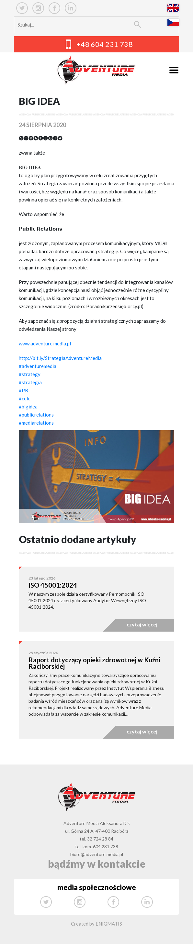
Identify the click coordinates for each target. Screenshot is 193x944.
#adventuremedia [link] (37, 366)
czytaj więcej (142, 624)
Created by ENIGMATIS (96, 924)
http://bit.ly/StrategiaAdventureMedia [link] (60, 358)
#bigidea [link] (28, 406)
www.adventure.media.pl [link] (45, 343)
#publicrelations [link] (36, 415)
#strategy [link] (29, 374)
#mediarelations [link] (36, 423)
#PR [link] (23, 390)
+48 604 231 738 (104, 44)
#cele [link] (24, 398)
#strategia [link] (30, 382)
